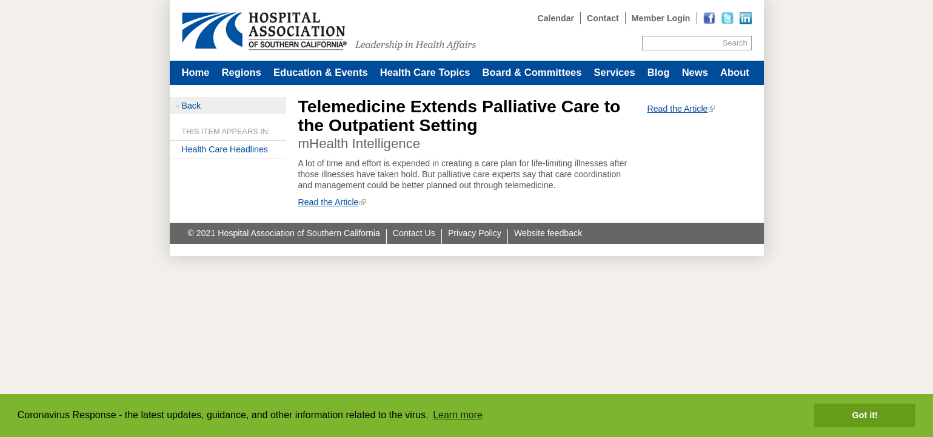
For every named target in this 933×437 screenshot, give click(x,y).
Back (191, 105)
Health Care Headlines (225, 149)
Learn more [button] (458, 415)
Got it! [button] (865, 415)
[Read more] (746, 18)
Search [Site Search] (735, 42)
